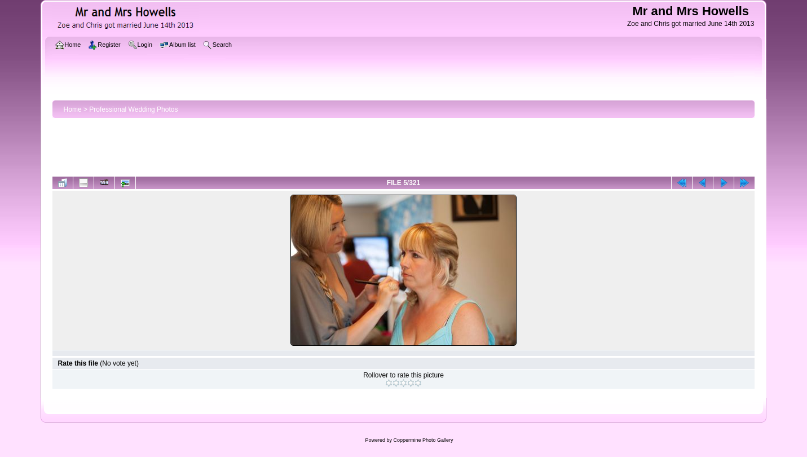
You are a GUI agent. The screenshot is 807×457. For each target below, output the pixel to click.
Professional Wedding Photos (133, 109)
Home (73, 109)
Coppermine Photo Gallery (423, 440)
